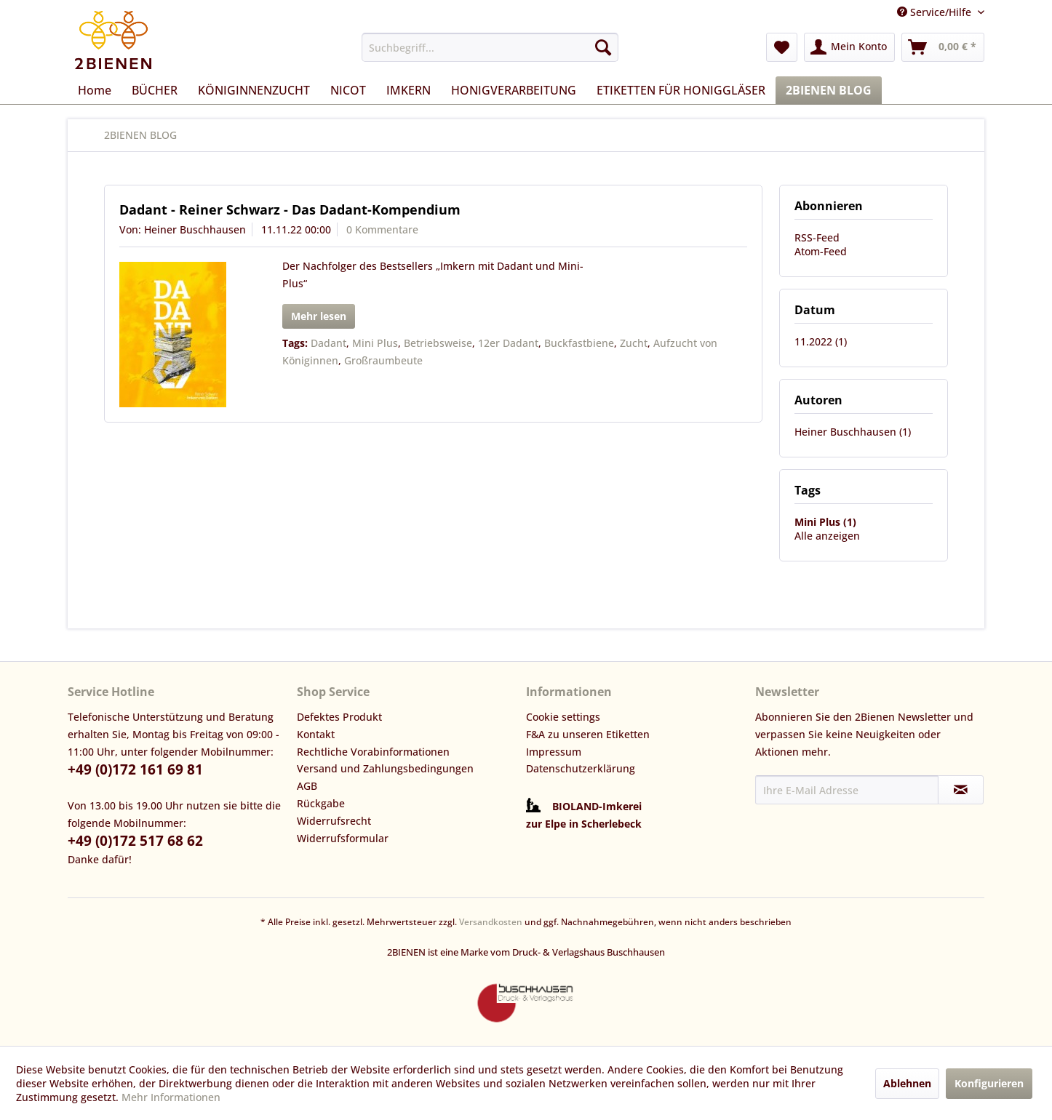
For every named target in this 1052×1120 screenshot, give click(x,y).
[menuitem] (490, 47)
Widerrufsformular (342, 838)
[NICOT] (348, 90)
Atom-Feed (820, 251)
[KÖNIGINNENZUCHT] (254, 90)
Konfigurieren (989, 1083)
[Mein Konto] (849, 47)
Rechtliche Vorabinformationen (373, 752)
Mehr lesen (318, 316)
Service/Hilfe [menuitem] (935, 12)
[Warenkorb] (942, 47)
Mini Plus (375, 343)
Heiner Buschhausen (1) (852, 432)
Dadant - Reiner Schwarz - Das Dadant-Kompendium (290, 209)
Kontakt (316, 734)
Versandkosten (490, 922)
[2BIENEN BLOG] (829, 90)
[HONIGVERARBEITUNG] (513, 90)
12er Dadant (508, 343)
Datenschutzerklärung (580, 768)
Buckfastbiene (579, 343)
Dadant (328, 343)
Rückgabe (321, 803)
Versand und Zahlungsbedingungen (385, 768)
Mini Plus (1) (825, 522)
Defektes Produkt (339, 717)
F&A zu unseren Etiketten (588, 734)
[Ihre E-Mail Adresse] (847, 789)
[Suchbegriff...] (490, 47)
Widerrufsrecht (334, 821)
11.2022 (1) (820, 341)
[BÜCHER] (154, 90)
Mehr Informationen (170, 1097)
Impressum (553, 752)
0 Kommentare (382, 229)
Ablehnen (907, 1083)
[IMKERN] (408, 90)
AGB (307, 786)
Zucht (633, 343)
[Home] (94, 90)
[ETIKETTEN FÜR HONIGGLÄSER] (681, 90)
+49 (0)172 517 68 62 (135, 840)
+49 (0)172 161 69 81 (135, 769)
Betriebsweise (438, 343)
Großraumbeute (383, 360)
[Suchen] (603, 47)
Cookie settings (563, 717)
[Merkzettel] (781, 47)
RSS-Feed (817, 237)
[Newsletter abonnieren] (961, 789)
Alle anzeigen (827, 536)
